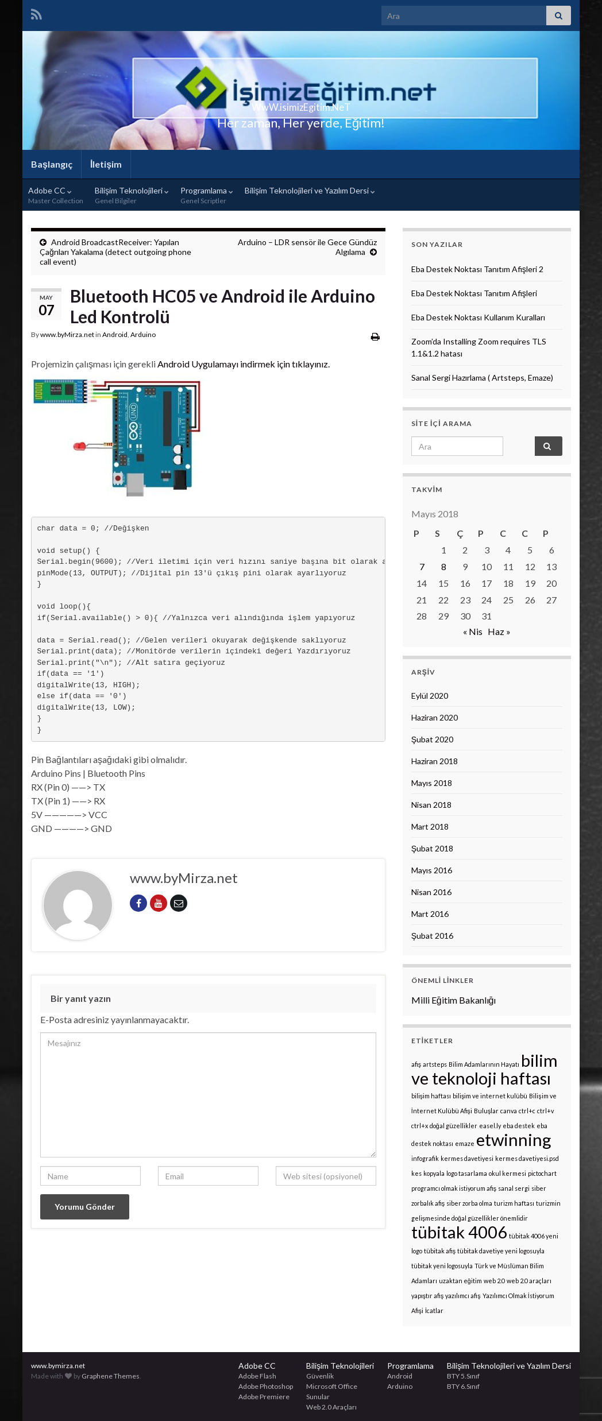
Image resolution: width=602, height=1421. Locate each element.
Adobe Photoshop (265, 1386)
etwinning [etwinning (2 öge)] (513, 1139)
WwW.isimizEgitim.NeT (301, 103)
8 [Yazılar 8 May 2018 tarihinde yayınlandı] (443, 566)
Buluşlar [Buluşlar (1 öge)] (486, 1110)
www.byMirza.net (67, 334)
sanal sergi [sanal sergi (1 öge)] (514, 1188)
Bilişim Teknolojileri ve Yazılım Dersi (310, 190)
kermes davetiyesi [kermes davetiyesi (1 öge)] (467, 1158)
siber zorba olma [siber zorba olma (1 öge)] (469, 1203)
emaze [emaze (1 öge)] (464, 1143)
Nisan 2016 (431, 892)
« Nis (473, 631)
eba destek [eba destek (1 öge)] (519, 1125)
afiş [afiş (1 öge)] (416, 1064)
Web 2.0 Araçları (331, 1407)
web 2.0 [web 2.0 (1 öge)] (494, 1280)
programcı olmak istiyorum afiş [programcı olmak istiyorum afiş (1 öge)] (453, 1188)
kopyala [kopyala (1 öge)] (434, 1173)
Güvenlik (320, 1376)
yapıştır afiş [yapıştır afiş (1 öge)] (427, 1295)
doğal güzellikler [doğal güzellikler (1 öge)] (453, 1125)
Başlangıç (51, 163)
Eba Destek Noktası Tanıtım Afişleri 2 (477, 269)
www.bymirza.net (58, 1365)
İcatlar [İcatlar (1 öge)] (434, 1310)
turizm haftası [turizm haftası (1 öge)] (514, 1203)
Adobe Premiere (264, 1396)
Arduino (143, 334)
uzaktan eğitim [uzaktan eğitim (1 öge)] (460, 1280)
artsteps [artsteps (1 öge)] (435, 1064)
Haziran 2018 (434, 761)
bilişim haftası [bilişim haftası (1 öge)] (431, 1095)
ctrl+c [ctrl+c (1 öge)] (527, 1110)
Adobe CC (55, 195)
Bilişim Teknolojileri (132, 195)
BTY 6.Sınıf (463, 1386)
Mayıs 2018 (431, 783)
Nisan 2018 (431, 805)
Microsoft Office (331, 1386)
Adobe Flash (257, 1376)
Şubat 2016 (432, 935)
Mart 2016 (430, 914)
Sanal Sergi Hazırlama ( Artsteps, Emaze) (482, 377)
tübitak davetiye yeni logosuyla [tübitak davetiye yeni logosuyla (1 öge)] (501, 1250)
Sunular (318, 1396)
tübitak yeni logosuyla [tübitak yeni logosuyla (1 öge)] (442, 1265)
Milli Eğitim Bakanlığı (453, 999)
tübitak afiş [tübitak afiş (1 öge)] (440, 1250)
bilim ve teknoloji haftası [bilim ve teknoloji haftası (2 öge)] (484, 1069)
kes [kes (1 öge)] (416, 1173)
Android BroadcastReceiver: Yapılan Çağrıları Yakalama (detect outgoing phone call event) (115, 251)
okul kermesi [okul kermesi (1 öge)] (507, 1173)
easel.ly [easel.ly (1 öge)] (490, 1125)
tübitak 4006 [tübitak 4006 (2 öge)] (459, 1232)
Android (115, 334)
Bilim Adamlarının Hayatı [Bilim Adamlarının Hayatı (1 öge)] (484, 1064)
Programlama (206, 195)
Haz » (499, 631)
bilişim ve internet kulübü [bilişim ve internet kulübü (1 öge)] (490, 1095)
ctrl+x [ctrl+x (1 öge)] (419, 1125)
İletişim (106, 163)
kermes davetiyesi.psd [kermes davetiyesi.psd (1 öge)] (527, 1158)
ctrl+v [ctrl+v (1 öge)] (545, 1110)
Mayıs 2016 (431, 870)
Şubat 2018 (432, 848)
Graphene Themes (111, 1376)
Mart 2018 (430, 826)
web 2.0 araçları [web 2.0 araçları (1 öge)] (529, 1280)
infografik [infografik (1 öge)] (425, 1158)
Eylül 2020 (429, 695)
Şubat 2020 (432, 739)
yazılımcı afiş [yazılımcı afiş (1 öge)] (462, 1295)
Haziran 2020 (434, 717)
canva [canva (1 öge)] (508, 1110)
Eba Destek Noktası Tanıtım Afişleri (474, 293)
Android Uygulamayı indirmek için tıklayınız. (243, 363)
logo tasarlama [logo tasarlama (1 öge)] (466, 1173)
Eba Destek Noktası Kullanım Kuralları (478, 317)
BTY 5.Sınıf (463, 1376)
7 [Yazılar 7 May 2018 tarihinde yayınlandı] (422, 566)
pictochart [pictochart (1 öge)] (542, 1173)
